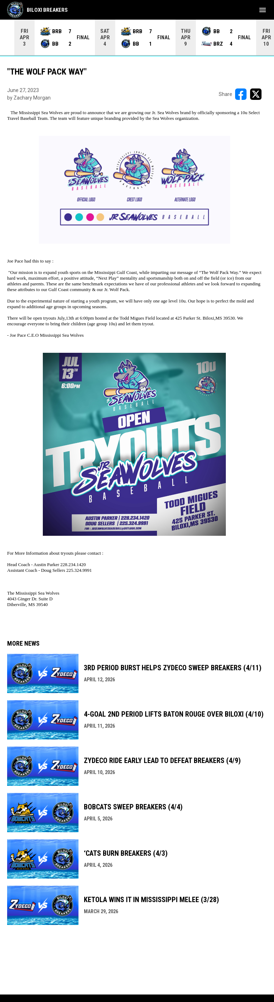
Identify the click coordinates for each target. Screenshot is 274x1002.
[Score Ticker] (137, 37)
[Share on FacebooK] (241, 94)
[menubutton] (262, 10)
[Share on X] (256, 94)
